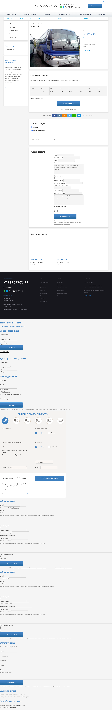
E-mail (2, 385)
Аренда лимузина (62, 287)
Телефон (14, 467)
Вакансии (42, 290)
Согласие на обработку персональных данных (94, 291)
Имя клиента (4, 656)
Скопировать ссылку (87, 115)
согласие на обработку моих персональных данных (31, 409)
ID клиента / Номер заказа (8, 646)
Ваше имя (3, 380)
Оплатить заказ (11, 31)
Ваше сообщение (5, 399)
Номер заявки (4, 334)
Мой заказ (10, 27)
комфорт (41, 433)
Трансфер (56, 211)
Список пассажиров (12, 34)
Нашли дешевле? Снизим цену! (68, 109)
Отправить (11, 405)
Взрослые (8, 344)
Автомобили (60, 290)
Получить (4, 372)
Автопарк (10, 14)
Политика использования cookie (93, 287)
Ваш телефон (4, 389)
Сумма (2, 651)
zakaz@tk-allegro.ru (8, 295)
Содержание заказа (6, 670)
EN (103, 1)
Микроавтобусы (11, 49)
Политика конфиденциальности (93, 285)
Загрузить (11, 347)
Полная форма (58, 176)
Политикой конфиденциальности (62, 224)
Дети (2, 344)
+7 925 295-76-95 (44, 6)
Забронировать (94, 6)
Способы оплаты (29, 14)
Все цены (85, 38)
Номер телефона (5, 339)
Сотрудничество (65, 14)
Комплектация (87, 50)
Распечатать (4, 354)
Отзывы (47, 14)
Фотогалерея (43, 287)
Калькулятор (10, 37)
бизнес (53, 433)
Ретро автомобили (62, 293)
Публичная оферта (89, 282)
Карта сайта (43, 301)
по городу (42, 446)
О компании (84, 14)
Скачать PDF (4, 351)
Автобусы (33, 24)
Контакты (101, 14)
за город (54, 446)
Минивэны (10, 52)
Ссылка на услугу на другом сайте (10, 394)
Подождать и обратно (60, 206)
